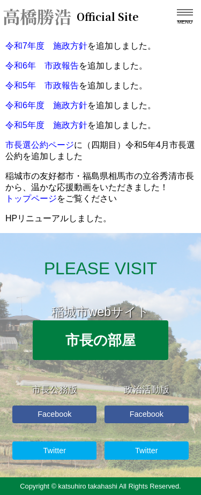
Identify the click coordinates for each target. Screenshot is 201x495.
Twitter (54, 450)
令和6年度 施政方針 (46, 105)
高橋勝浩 (64, 16)
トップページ (31, 198)
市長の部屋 (100, 340)
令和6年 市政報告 (42, 65)
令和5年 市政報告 (42, 85)
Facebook (54, 414)
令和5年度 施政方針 (46, 125)
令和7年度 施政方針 (46, 45)
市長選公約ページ (39, 144)
